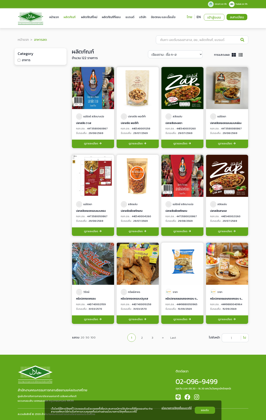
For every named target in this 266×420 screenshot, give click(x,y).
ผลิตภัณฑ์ (69, 17)
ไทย (189, 16)
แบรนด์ (130, 17)
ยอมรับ (205, 410)
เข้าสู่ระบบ (214, 17)
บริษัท (142, 17)
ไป (244, 338)
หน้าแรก (54, 17)
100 (93, 337)
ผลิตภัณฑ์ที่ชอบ (111, 17)
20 (82, 337)
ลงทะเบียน (237, 17)
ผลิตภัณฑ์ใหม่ (89, 17)
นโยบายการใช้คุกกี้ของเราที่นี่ (176, 408)
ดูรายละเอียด (93, 144)
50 (87, 337)
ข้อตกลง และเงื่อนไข (163, 17)
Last (173, 338)
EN (199, 16)
